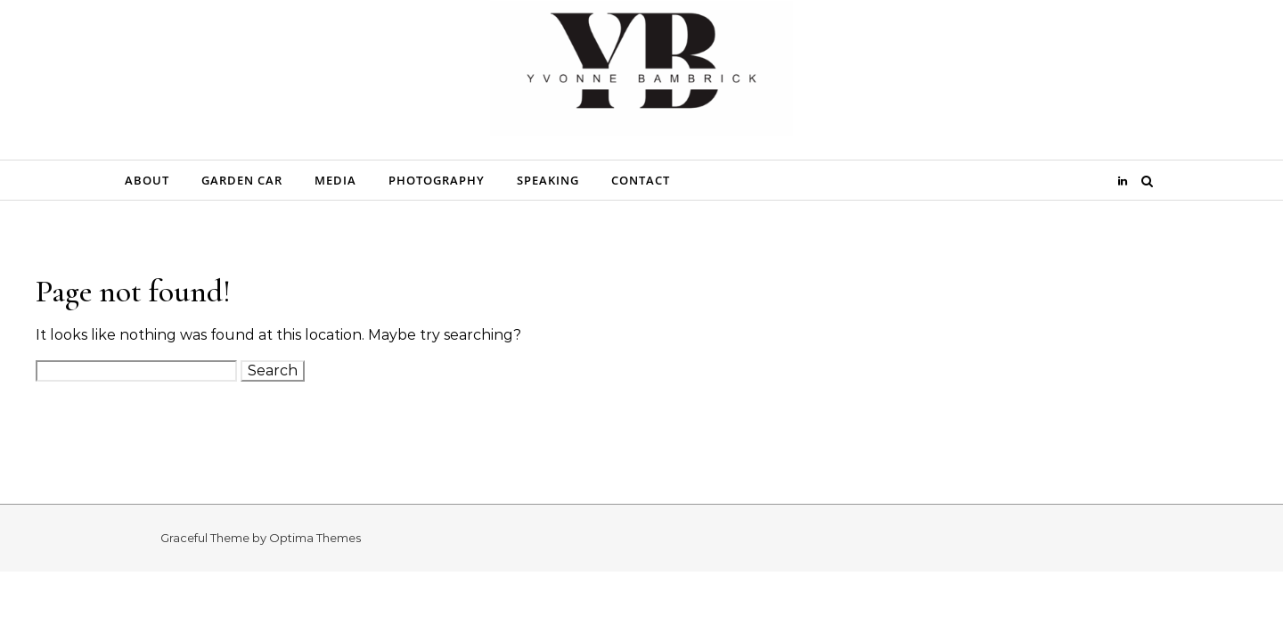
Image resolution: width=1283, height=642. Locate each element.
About (147, 180)
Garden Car (241, 180)
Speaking (548, 180)
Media (335, 180)
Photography (436, 180)
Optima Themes (315, 538)
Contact (640, 180)
